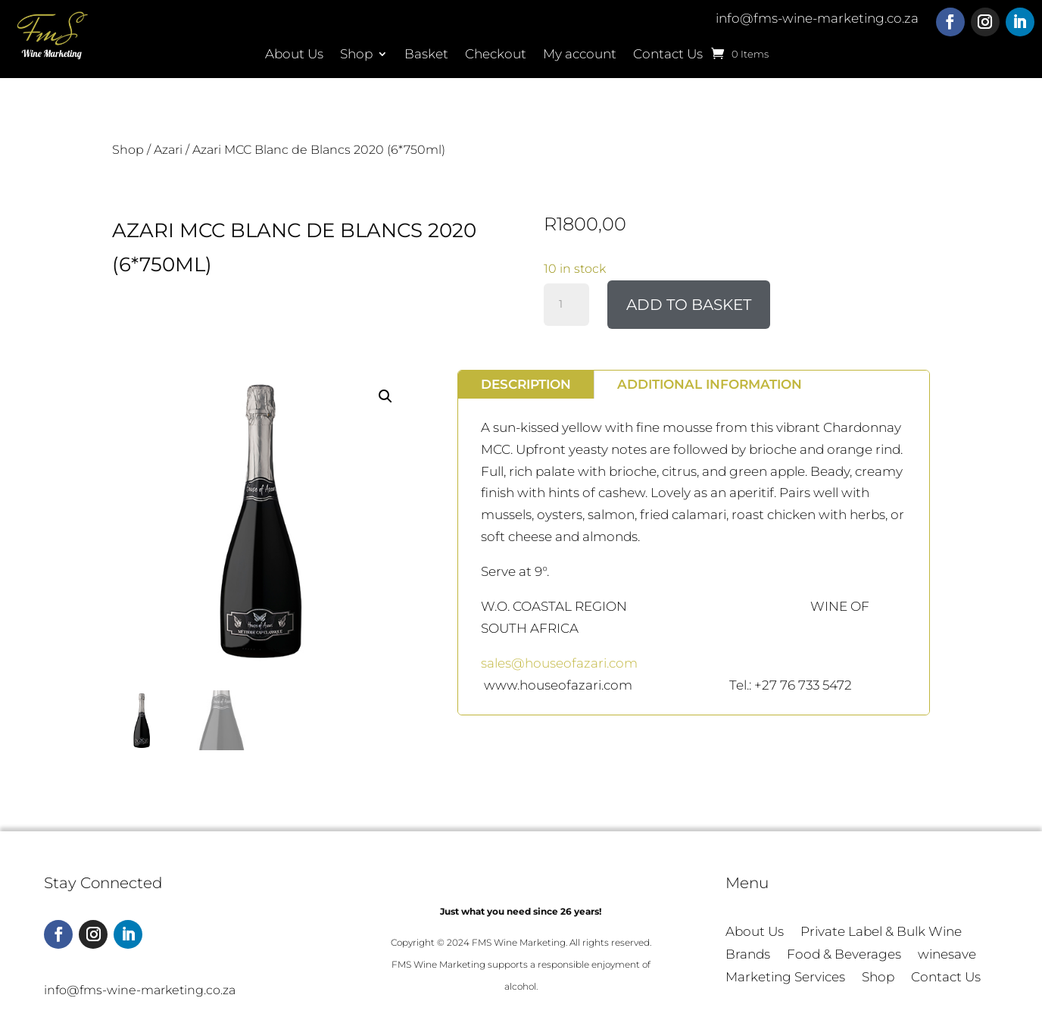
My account (579, 54)
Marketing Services (785, 978)
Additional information (709, 384)
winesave (947, 955)
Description (526, 384)
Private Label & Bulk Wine (881, 932)
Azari (168, 149)
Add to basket (688, 305)
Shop (356, 54)
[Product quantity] (566, 304)
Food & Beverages (844, 955)
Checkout (495, 54)
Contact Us (668, 54)
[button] (385, 396)
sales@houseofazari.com (559, 663)
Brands (747, 955)
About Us (294, 54)
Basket (426, 54)
